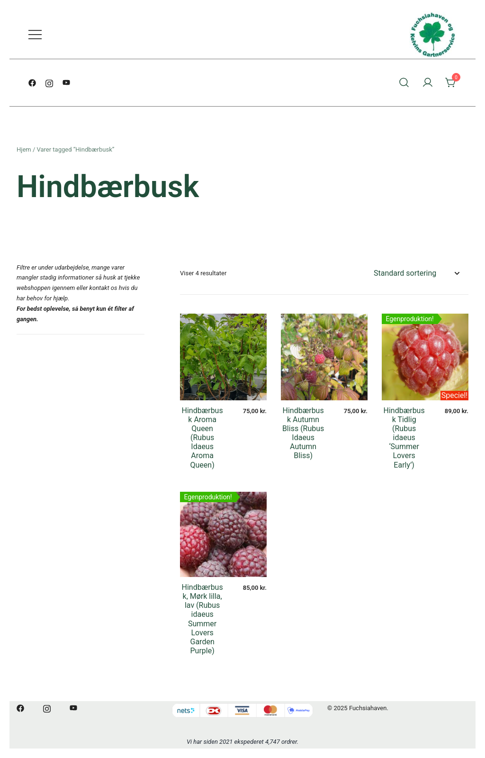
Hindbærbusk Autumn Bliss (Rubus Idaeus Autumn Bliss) (303, 433)
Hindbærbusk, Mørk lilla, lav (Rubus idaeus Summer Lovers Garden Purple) (202, 619)
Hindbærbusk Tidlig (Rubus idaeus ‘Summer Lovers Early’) (404, 437)
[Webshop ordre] (416, 273)
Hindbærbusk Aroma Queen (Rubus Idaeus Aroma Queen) (202, 437)
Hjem (24, 149)
